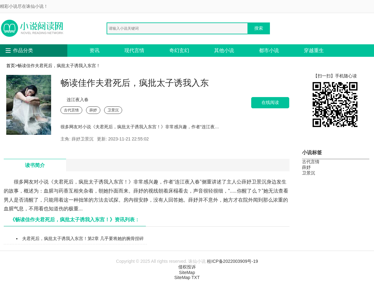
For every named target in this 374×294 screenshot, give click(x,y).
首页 (10, 65)
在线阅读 (270, 102)
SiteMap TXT (186, 277)
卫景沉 (113, 110)
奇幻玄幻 (179, 50)
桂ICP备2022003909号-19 (232, 261)
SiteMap (187, 272)
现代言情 (134, 50)
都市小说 (269, 50)
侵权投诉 (187, 266)
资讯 (94, 50)
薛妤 (93, 110)
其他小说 (224, 50)
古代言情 (71, 110)
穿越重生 (314, 50)
